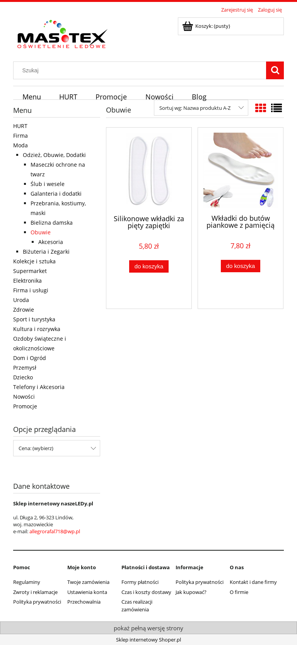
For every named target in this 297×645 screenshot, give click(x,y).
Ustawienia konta (87, 592)
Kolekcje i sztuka (34, 261)
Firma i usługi (30, 290)
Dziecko (23, 377)
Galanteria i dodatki (56, 193)
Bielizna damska (52, 222)
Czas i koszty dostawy (146, 592)
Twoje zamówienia (88, 581)
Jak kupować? (191, 592)
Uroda (21, 300)
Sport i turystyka (34, 319)
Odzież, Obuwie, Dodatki (54, 155)
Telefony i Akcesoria (39, 387)
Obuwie (41, 232)
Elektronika (27, 280)
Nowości (24, 396)
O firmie (239, 592)
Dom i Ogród (29, 358)
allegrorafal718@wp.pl (54, 531)
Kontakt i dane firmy (253, 581)
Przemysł (24, 367)
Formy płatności (140, 581)
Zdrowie (23, 309)
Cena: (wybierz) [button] (36, 448)
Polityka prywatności (37, 601)
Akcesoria (50, 242)
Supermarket (30, 271)
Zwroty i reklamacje (35, 592)
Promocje (25, 406)
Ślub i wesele (48, 184)
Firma (20, 135)
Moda (20, 145)
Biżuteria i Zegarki (46, 251)
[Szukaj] (275, 70)
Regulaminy (26, 581)
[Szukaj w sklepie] (141, 70)
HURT (20, 126)
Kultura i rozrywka (36, 329)
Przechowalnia (84, 601)
